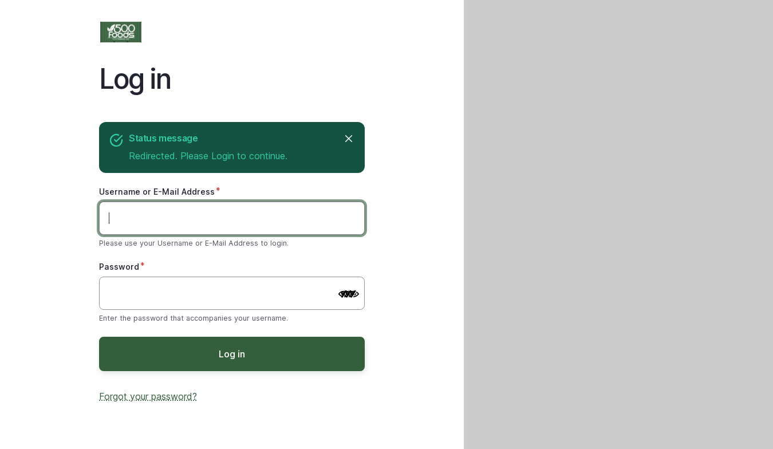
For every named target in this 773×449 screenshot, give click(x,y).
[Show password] (344, 294)
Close (348, 138)
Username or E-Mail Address (157, 191)
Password (119, 266)
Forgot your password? (148, 396)
